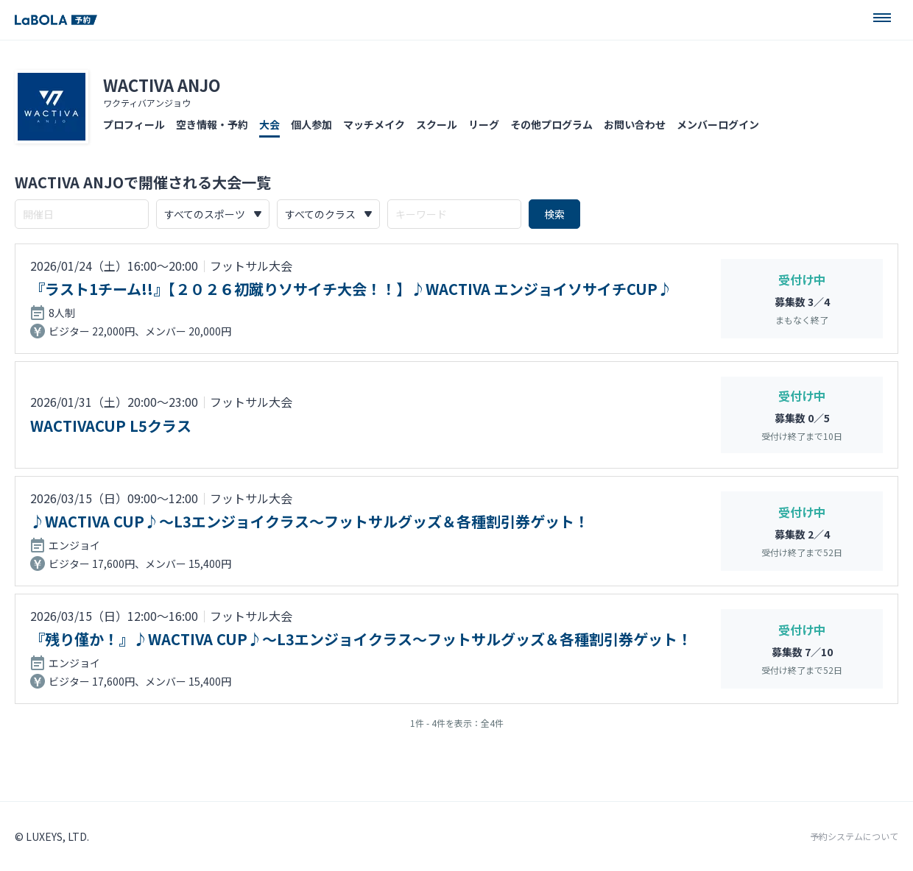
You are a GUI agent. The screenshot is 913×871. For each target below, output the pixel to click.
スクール (436, 124)
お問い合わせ (635, 124)
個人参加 (311, 124)
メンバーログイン (718, 124)
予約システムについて (854, 836)
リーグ (483, 124)
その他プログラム (551, 124)
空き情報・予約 (212, 124)
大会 (269, 124)
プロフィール (134, 124)
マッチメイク (374, 124)
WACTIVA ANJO (162, 85)
